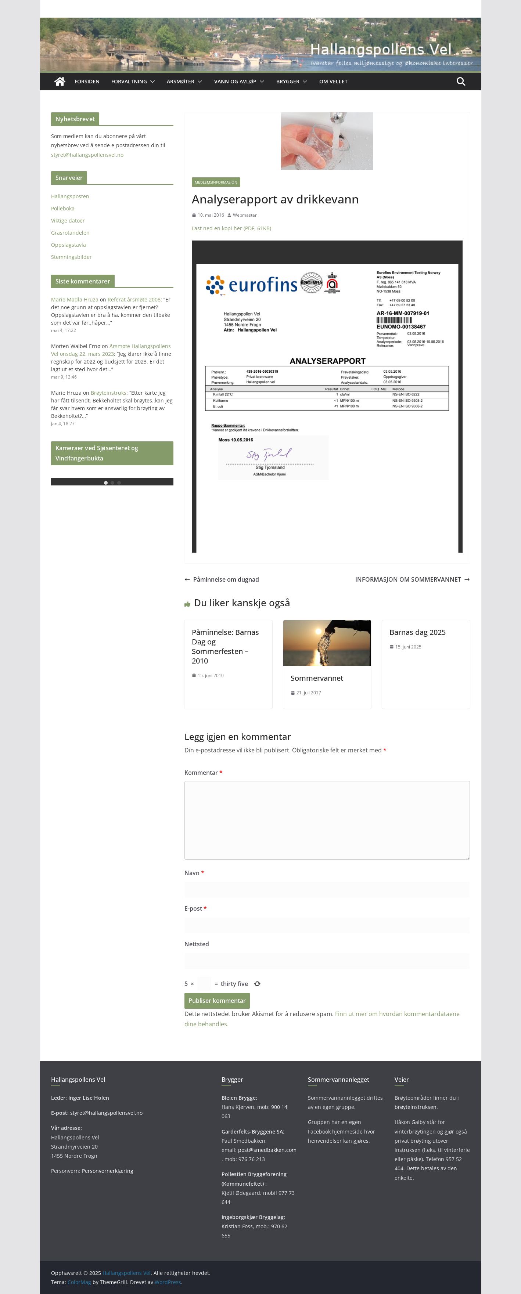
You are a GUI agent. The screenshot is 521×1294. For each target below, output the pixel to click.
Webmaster (245, 215)
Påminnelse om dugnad (221, 579)
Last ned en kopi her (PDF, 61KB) (231, 228)
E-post (195, 908)
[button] (151, 81)
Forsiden (87, 81)
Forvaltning (129, 81)
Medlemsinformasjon (216, 182)
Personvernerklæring (107, 1170)
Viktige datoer (68, 220)
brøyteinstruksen (415, 1106)
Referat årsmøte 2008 (134, 299)
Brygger (287, 81)
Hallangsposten (70, 196)
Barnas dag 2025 (417, 632)
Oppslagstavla (68, 244)
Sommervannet (317, 678)
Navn (194, 873)
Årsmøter (180, 81)
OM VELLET (333, 81)
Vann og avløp (235, 81)
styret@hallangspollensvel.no (87, 154)
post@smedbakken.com (267, 1149)
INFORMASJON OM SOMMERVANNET (412, 579)
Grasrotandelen (70, 232)
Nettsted (196, 944)
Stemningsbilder (71, 256)
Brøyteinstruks (108, 392)
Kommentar (203, 773)
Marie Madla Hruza (74, 299)
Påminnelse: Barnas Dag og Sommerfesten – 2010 (225, 646)
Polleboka (63, 208)
